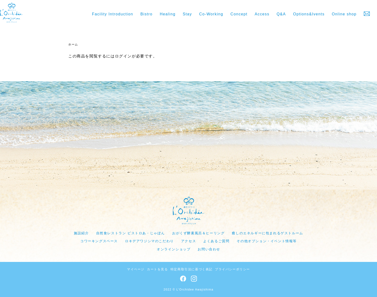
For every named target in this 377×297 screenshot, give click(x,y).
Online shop (344, 14)
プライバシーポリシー (232, 269)
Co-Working (211, 14)
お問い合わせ (209, 249)
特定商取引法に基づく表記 (191, 269)
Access (262, 14)
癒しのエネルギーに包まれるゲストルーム (267, 233)
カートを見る (157, 269)
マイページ (136, 269)
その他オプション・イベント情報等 (267, 241)
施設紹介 (81, 233)
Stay (187, 14)
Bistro (146, 14)
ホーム (73, 44)
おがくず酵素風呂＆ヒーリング (198, 233)
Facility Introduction (112, 14)
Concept (239, 14)
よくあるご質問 (216, 241)
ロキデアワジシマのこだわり (149, 241)
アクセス (188, 241)
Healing (167, 14)
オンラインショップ (173, 249)
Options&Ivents (309, 14)
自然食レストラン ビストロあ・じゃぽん (130, 233)
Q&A (281, 14)
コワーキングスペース (99, 241)
